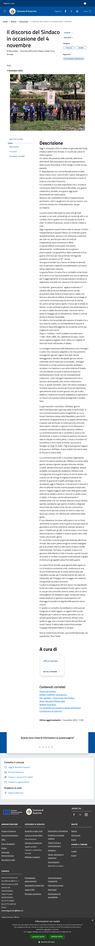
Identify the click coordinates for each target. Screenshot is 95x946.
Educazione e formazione (58, 831)
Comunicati (23, 21)
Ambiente (52, 850)
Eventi (73, 855)
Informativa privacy (55, 885)
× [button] (92, 920)
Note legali (52, 889)
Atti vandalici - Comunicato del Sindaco (57, 698)
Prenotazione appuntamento (30, 879)
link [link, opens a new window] (70, 932)
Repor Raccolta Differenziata (52, 701)
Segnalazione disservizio (34, 885)
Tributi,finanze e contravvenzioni (54, 844)
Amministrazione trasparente (55, 879)
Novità (13, 21)
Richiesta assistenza (33, 893)
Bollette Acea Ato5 (48, 704)
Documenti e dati (8, 859)
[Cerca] (90, 11)
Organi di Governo (8, 831)
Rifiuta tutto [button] (57, 937)
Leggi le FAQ (30, 889)
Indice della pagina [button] (16, 139)
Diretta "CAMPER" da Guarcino (53, 694)
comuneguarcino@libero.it (12, 910)
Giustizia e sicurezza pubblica (56, 837)
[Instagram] (76, 11)
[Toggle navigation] (4, 11)
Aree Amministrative (9, 835)
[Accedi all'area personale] (85, 3)
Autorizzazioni (53, 862)
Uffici (3, 839)
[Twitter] (70, 11)
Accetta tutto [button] (38, 937)
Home (5, 21)
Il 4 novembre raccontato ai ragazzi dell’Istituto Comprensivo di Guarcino (60, 709)
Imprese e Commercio (33, 842)
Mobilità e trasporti (32, 857)
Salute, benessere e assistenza (56, 856)
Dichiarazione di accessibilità (54, 895)
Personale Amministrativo (7, 854)
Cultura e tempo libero (34, 835)
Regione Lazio (9, 3)
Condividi (68, 32)
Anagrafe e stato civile (34, 831)
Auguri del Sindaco (48, 691)
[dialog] (47, 932)
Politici (4, 848)
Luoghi (74, 851)
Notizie (74, 831)
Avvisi (73, 839)
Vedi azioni (69, 37)
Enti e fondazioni (8, 843)
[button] (47, 942)
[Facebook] (64, 11)
